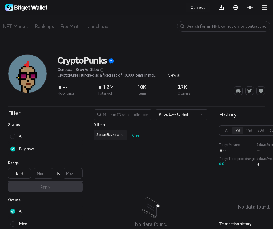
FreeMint (69, 26)
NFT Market (15, 26)
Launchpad (97, 26)
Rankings (44, 26)
